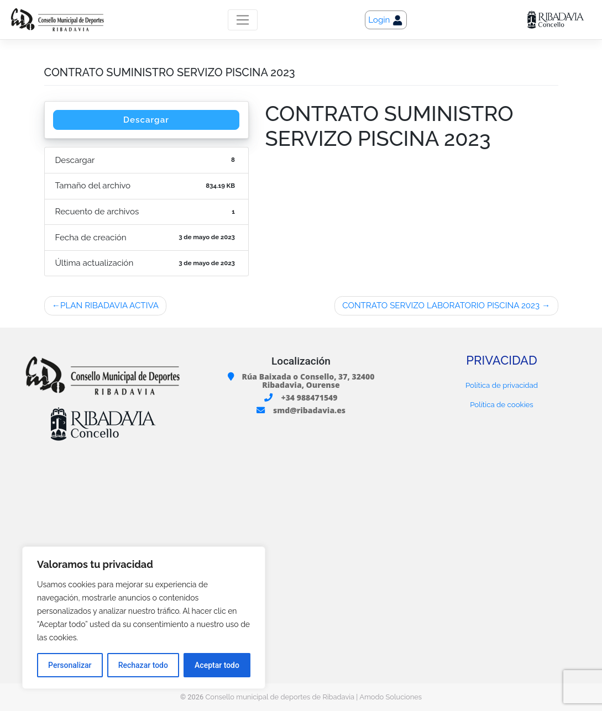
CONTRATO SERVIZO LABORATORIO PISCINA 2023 (441, 305)
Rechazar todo (143, 665)
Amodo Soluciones (390, 697)
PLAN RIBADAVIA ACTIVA (109, 305)
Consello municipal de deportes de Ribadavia (279, 697)
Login (386, 20)
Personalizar (69, 665)
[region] (143, 617)
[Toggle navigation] (242, 19)
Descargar (146, 120)
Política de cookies (501, 404)
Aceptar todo (217, 665)
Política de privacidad (501, 385)
